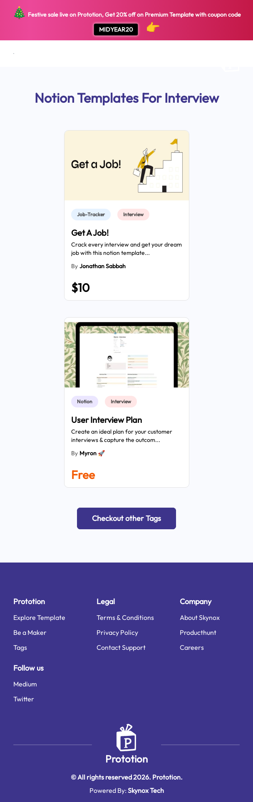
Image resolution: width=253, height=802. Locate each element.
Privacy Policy (117, 632)
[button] (126, 518)
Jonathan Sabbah (102, 266)
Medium (25, 684)
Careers (192, 647)
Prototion (126, 759)
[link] (92, 214)
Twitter (23, 699)
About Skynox (200, 617)
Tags (20, 647)
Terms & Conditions (125, 617)
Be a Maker (30, 632)
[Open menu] (13, 53)
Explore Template (39, 617)
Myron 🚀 (92, 453)
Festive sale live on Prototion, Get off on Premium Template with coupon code (126, 20)
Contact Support (121, 647)
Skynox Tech (146, 790)
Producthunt (198, 632)
